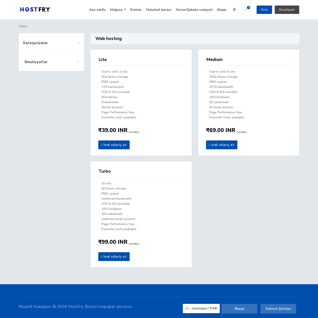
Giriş (264, 10)
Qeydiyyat (287, 10)
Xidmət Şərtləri (278, 308)
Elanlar (136, 10)
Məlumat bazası (158, 10)
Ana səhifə (97, 10)
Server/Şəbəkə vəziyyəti (194, 10)
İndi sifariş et (114, 145)
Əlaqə (221, 10)
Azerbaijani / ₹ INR (201, 308)
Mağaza (116, 10)
